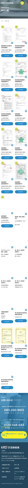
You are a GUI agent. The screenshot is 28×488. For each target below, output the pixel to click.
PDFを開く (7, 55)
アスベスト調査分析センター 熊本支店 (19, 478)
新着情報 (4, 477)
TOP (2, 21)
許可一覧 (16, 465)
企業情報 (16, 468)
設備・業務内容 (6, 471)
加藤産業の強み (6, 465)
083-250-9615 (14, 410)
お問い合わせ (5, 468)
